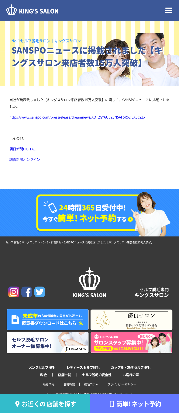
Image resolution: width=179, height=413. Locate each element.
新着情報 (48, 384)
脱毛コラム (91, 384)
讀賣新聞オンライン (24, 159)
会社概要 (69, 384)
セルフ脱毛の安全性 (96, 374)
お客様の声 (131, 374)
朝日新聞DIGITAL (22, 148)
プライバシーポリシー (121, 384)
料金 (43, 374)
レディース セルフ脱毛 (83, 367)
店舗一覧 (64, 374)
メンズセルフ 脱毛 (42, 367)
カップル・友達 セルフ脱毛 (130, 367)
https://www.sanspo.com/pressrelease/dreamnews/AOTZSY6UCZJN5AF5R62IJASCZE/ (77, 117)
